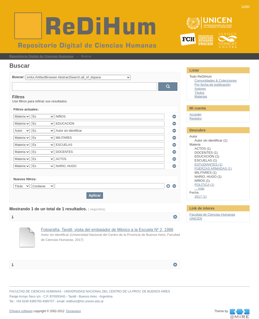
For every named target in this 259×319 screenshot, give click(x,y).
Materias (201, 96)
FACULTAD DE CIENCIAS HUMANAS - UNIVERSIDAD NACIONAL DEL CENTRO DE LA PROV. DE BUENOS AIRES (89, 291)
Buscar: (18, 77)
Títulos (199, 93)
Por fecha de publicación (212, 84)
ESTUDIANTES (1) (209, 164)
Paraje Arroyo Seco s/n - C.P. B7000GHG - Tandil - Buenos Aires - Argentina (61, 296)
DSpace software (21, 311)
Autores (200, 88)
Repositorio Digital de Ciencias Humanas (41, 56)
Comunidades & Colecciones (216, 80)
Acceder (195, 114)
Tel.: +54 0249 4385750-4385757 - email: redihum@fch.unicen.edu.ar (56, 301)
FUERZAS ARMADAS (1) (213, 168)
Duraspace (73, 311)
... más (199, 188)
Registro (195, 118)
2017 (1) (201, 196)
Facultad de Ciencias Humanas (212, 214)
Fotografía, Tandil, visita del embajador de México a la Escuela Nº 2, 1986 (107, 229)
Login (246, 6)
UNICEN (195, 218)
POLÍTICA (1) (204, 185)
